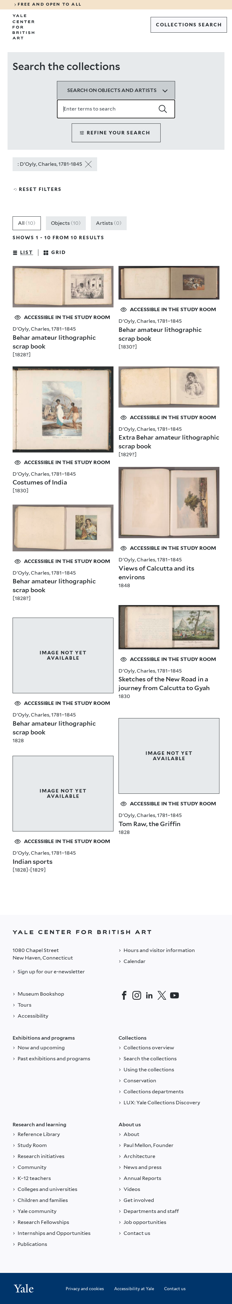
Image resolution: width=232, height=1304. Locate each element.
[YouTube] (174, 995)
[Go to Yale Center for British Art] (24, 27)
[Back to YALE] (116, 932)
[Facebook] (124, 995)
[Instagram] (137, 995)
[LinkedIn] (149, 995)
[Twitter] (162, 995)
